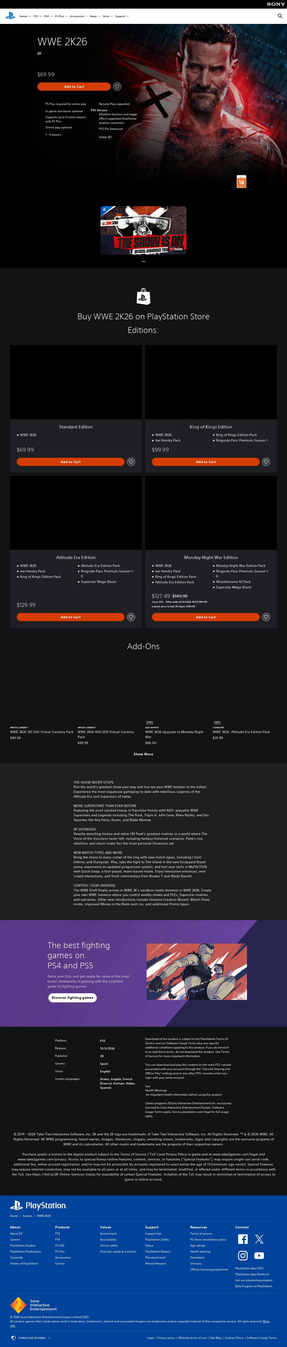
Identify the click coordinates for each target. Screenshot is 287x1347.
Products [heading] (62, 1227)
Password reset (155, 1257)
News (93, 16)
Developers (197, 1257)
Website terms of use (192, 1338)
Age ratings (197, 1245)
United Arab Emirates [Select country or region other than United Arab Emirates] (31, 1338)
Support (120, 16)
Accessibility (108, 1239)
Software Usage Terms (262, 1338)
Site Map (215, 1338)
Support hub (153, 1233)
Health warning (200, 1251)
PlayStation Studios (22, 1245)
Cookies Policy (234, 1338)
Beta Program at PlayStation (253, 1286)
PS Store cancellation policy (208, 1239)
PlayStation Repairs (158, 1251)
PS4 (46, 16)
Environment (108, 1233)
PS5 (36, 16)
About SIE (16, 1233)
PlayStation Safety (157, 1239)
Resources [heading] (198, 1227)
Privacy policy (166, 1338)
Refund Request (155, 1263)
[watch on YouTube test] (176, 249)
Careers (15, 1239)
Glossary (196, 1263)
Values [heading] (105, 1227)
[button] (143, 230)
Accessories (77, 16)
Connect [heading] (242, 1227)
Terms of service (201, 1233)
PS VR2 (59, 1245)
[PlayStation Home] (10, 16)
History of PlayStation (24, 1263)
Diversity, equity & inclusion (118, 1251)
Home (14, 1216)
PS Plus (59, 16)
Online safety (109, 1245)
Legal (150, 1338)
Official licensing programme (209, 1269)
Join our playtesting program (254, 1280)
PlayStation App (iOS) (249, 1268)
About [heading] (15, 1227)
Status (149, 1245)
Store (106, 16)
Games (23, 16)
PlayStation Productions (25, 1251)
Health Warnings (156, 1090)
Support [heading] (151, 1227)
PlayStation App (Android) (252, 1274)
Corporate (16, 1257)
